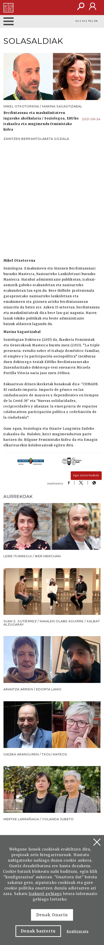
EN (96, 21)
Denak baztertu (38, 931)
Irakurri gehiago (45, 894)
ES (83, 21)
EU (77, 21)
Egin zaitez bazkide (86, 475)
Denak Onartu (52, 914)
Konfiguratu (78, 931)
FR (89, 21)
